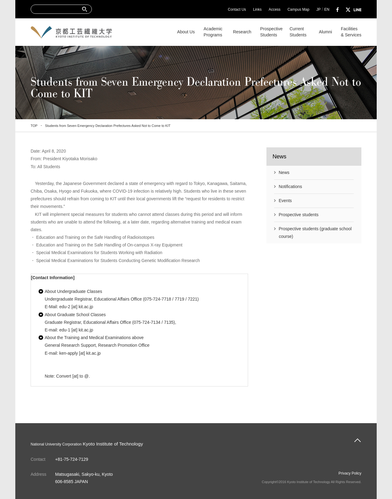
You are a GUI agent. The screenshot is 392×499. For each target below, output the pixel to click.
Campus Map (298, 9)
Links (257, 9)
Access (275, 9)
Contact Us (237, 9)
